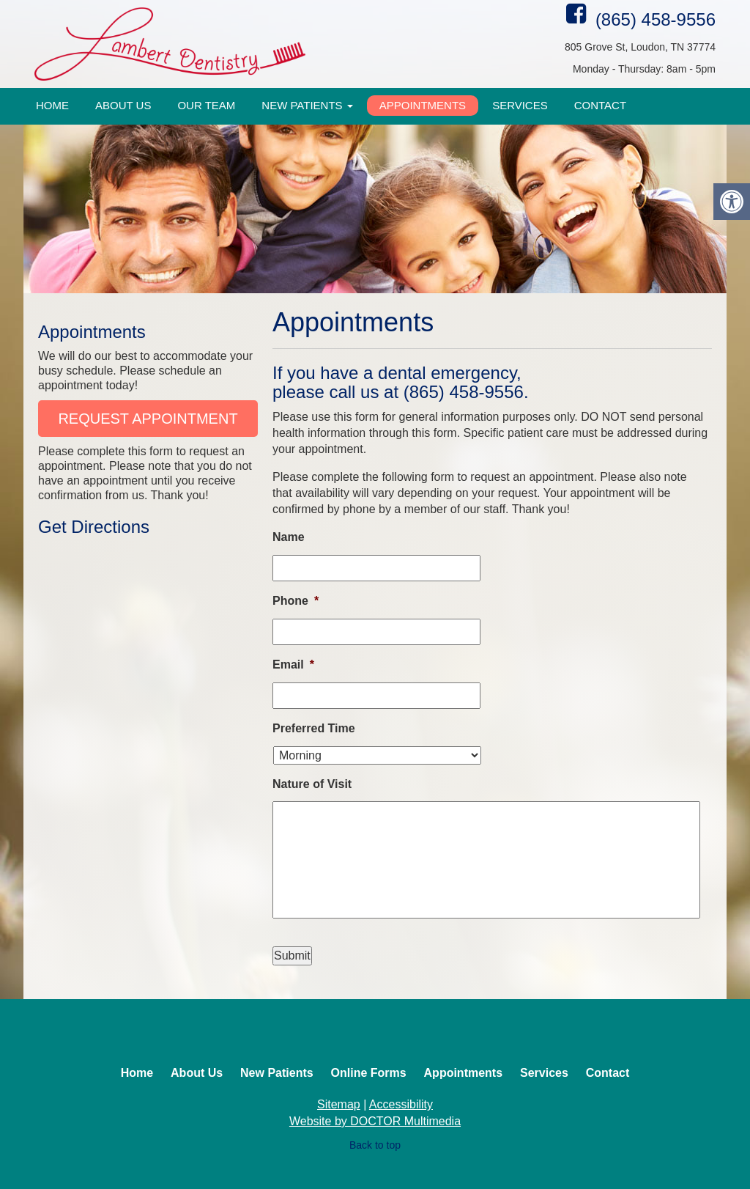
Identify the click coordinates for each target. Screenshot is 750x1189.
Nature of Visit (312, 784)
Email (293, 664)
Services (520, 105)
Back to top (375, 1145)
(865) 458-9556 (655, 19)
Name (288, 537)
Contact (600, 105)
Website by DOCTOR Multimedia (375, 1121)
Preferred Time (313, 728)
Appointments (422, 105)
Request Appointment (147, 419)
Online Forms (368, 1073)
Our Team (206, 105)
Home (52, 105)
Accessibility (401, 1104)
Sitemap (338, 1104)
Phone (295, 600)
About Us (123, 105)
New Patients (306, 105)
